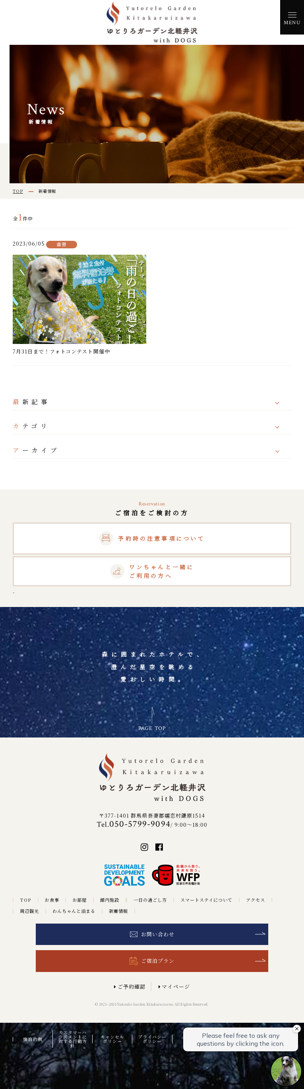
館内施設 (109, 900)
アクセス (255, 900)
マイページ (176, 986)
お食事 (52, 900)
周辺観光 (29, 911)
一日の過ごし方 (150, 900)
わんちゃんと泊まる (73, 911)
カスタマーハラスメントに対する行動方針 (72, 1039)
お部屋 (79, 900)
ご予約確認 (131, 986)
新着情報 (118, 911)
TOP (25, 900)
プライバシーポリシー (152, 1039)
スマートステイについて (206, 900)
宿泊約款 (32, 1039)
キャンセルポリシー (112, 1039)
